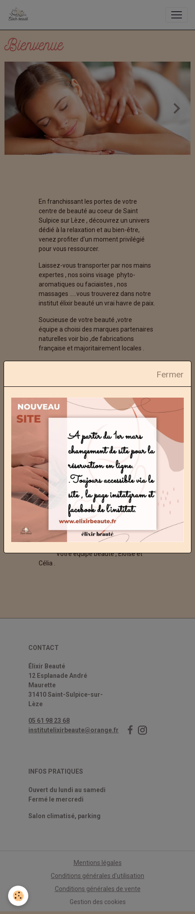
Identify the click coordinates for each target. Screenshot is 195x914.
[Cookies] (18, 896)
